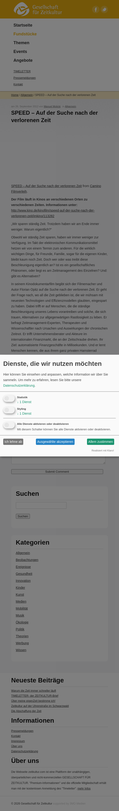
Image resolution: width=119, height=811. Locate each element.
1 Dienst (24, 402)
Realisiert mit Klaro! (103, 450)
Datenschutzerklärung (19, 385)
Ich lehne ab (13, 442)
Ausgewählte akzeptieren (55, 442)
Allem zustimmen (100, 442)
